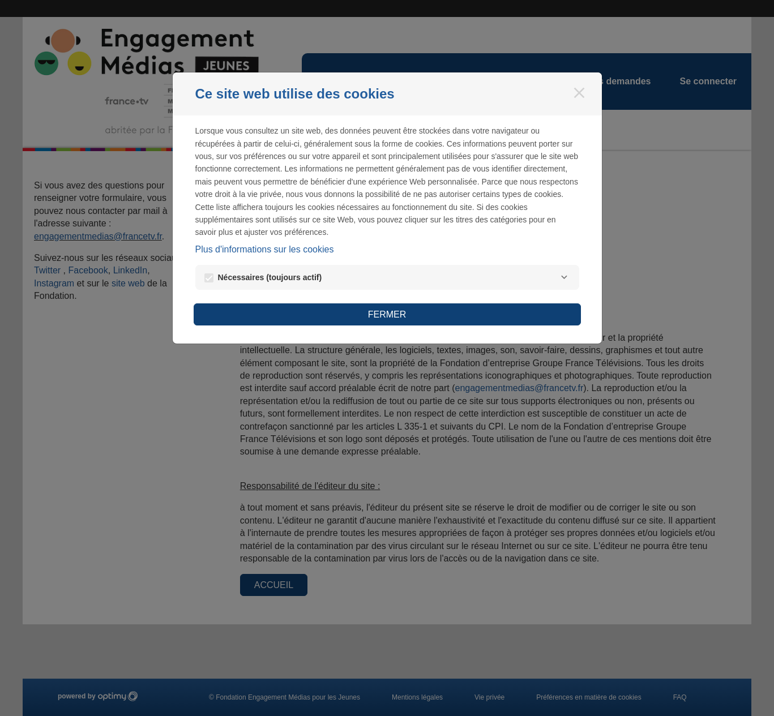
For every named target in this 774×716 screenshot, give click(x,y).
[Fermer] (579, 92)
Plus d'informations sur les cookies (264, 249)
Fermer (387, 314)
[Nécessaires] (564, 277)
